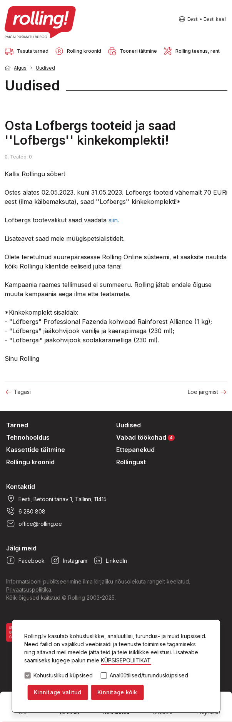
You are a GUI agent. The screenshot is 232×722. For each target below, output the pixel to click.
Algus (20, 68)
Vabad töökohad (145, 437)
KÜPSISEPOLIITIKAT (126, 660)
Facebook (25, 560)
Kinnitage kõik (117, 692)
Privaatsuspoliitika (28, 589)
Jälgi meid (21, 548)
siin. (113, 220)
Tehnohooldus (28, 437)
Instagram (69, 560)
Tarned (17, 425)
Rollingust (131, 462)
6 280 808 (25, 511)
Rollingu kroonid (30, 462)
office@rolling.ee (34, 523)
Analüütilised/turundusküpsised (149, 675)
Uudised (45, 68)
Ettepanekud (135, 450)
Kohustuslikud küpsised (63, 675)
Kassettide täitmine (35, 450)
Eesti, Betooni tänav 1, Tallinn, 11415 (56, 499)
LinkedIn (110, 560)
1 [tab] (216, 99)
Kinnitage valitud (57, 692)
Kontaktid (20, 486)
